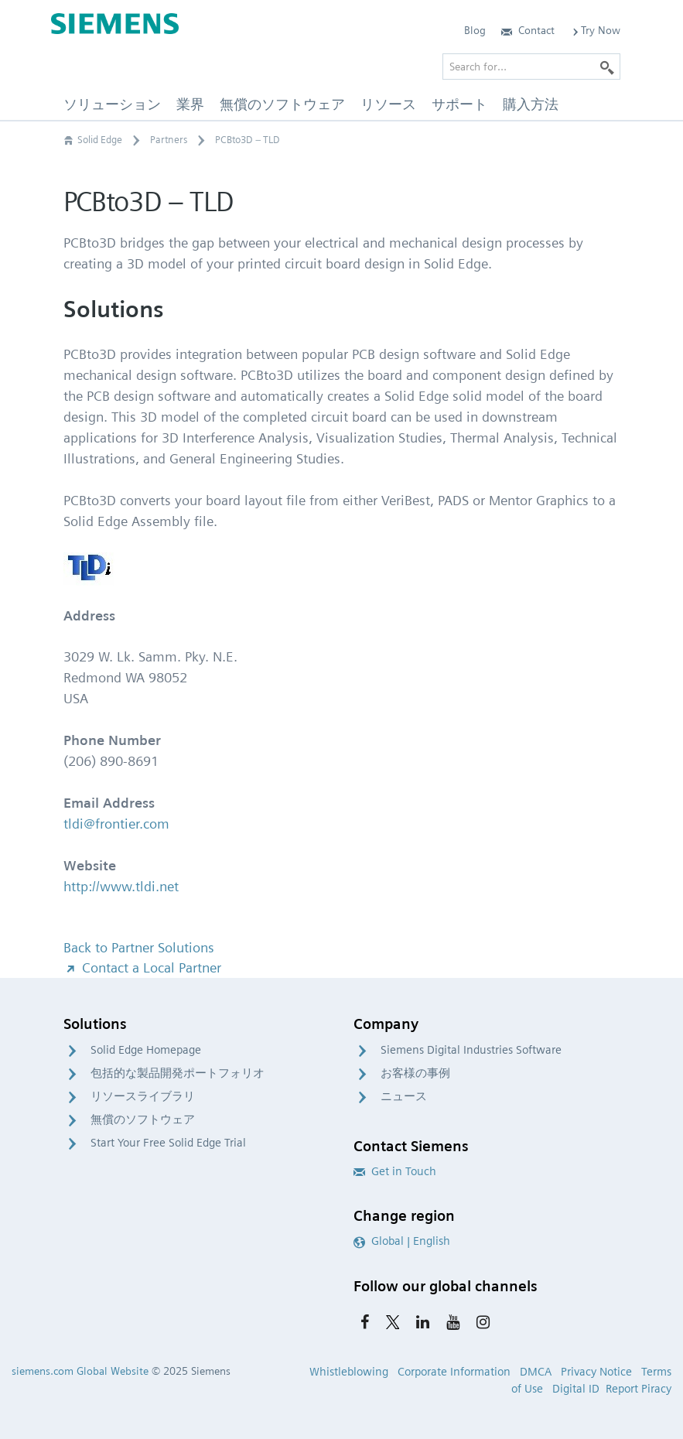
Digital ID (575, 1389)
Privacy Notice (596, 1372)
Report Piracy (638, 1389)
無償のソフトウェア (142, 1119)
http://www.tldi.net (121, 886)
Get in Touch (394, 1171)
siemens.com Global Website (80, 1371)
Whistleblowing (348, 1372)
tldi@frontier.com (116, 823)
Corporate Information (454, 1372)
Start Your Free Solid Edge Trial (168, 1143)
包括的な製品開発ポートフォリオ (177, 1073)
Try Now (595, 30)
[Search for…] (531, 66)
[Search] (607, 66)
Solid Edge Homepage (145, 1050)
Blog (475, 30)
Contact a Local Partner (142, 967)
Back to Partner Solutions (138, 947)
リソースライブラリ (142, 1096)
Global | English (401, 1241)
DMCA (536, 1372)
